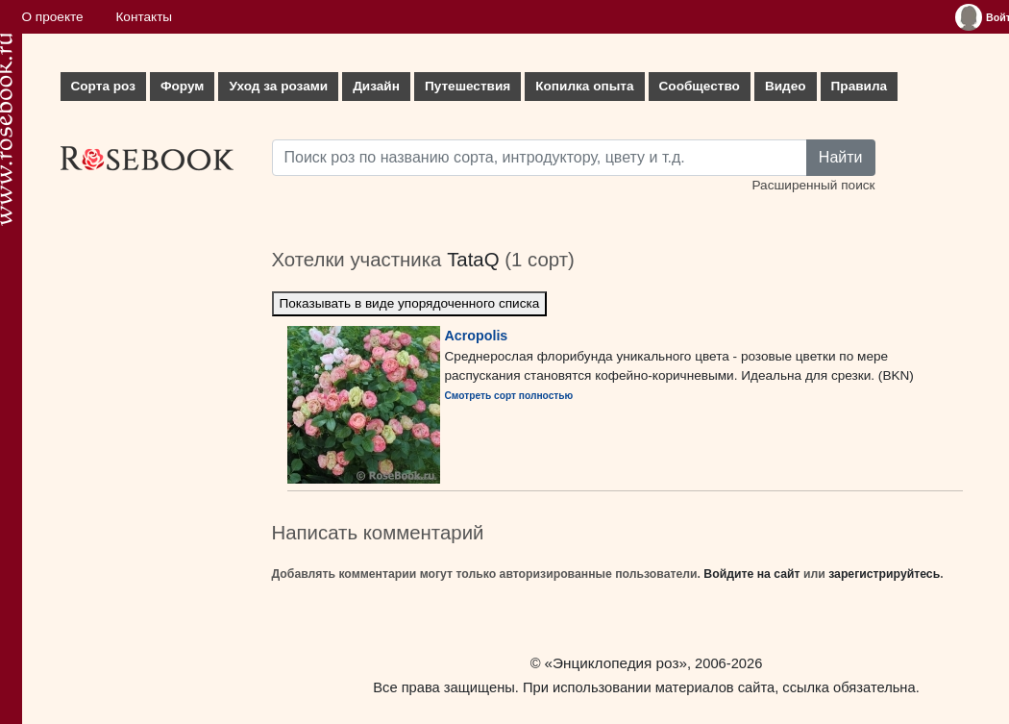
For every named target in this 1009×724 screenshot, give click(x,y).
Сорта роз (103, 86)
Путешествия (467, 86)
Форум (182, 86)
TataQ (473, 259)
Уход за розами (278, 86)
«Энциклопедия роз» (616, 663)
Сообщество (699, 86)
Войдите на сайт (751, 574)
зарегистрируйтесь (884, 574)
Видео (785, 86)
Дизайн (376, 86)
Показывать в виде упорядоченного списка (410, 303)
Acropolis (476, 335)
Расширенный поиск (812, 185)
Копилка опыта (584, 86)
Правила (859, 86)
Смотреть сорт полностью (509, 395)
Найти (841, 157)
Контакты (143, 17)
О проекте (53, 17)
